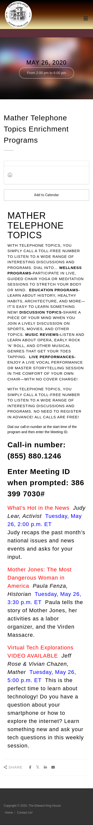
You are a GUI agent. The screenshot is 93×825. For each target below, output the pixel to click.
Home (9, 812)
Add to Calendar (46, 195)
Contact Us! (25, 812)
